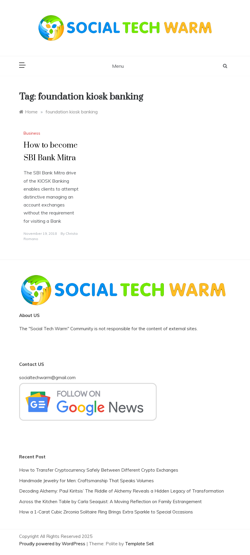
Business (32, 133)
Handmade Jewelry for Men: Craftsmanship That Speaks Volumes (86, 480)
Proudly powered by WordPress (52, 543)
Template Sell (139, 543)
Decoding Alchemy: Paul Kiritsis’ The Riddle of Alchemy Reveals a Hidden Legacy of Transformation (121, 491)
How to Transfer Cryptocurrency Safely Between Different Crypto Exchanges (98, 470)
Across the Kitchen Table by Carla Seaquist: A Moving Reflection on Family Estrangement (110, 501)
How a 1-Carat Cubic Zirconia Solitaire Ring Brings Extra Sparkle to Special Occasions (106, 512)
